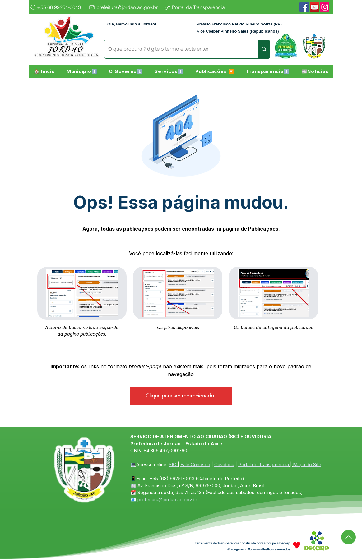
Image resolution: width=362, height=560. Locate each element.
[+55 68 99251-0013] (57, 7)
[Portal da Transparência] (199, 7)
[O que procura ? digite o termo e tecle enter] (176, 49)
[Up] (348, 537)
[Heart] (297, 545)
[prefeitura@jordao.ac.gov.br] (124, 7)
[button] (82, 71)
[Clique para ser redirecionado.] (181, 396)
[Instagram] (324, 7)
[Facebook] (304, 7)
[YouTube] (314, 7)
